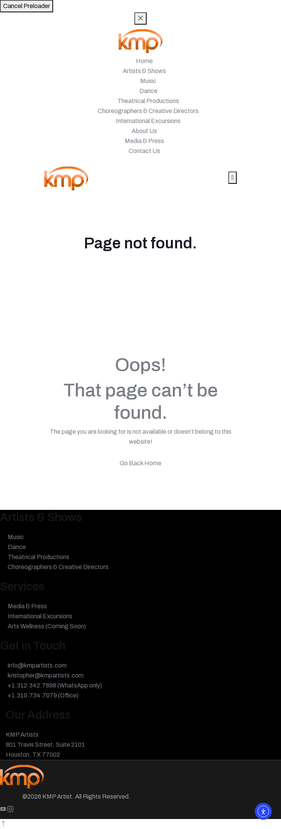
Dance (148, 91)
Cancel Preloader (26, 6)
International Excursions (148, 121)
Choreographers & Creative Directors (148, 111)
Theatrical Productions (148, 101)
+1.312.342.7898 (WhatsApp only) (55, 685)
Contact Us (144, 151)
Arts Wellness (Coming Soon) (47, 626)
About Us (144, 131)
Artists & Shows (144, 71)
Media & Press (144, 141)
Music (148, 81)
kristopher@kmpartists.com (46, 675)
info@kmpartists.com (37, 665)
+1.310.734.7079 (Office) (43, 695)
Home (144, 61)
